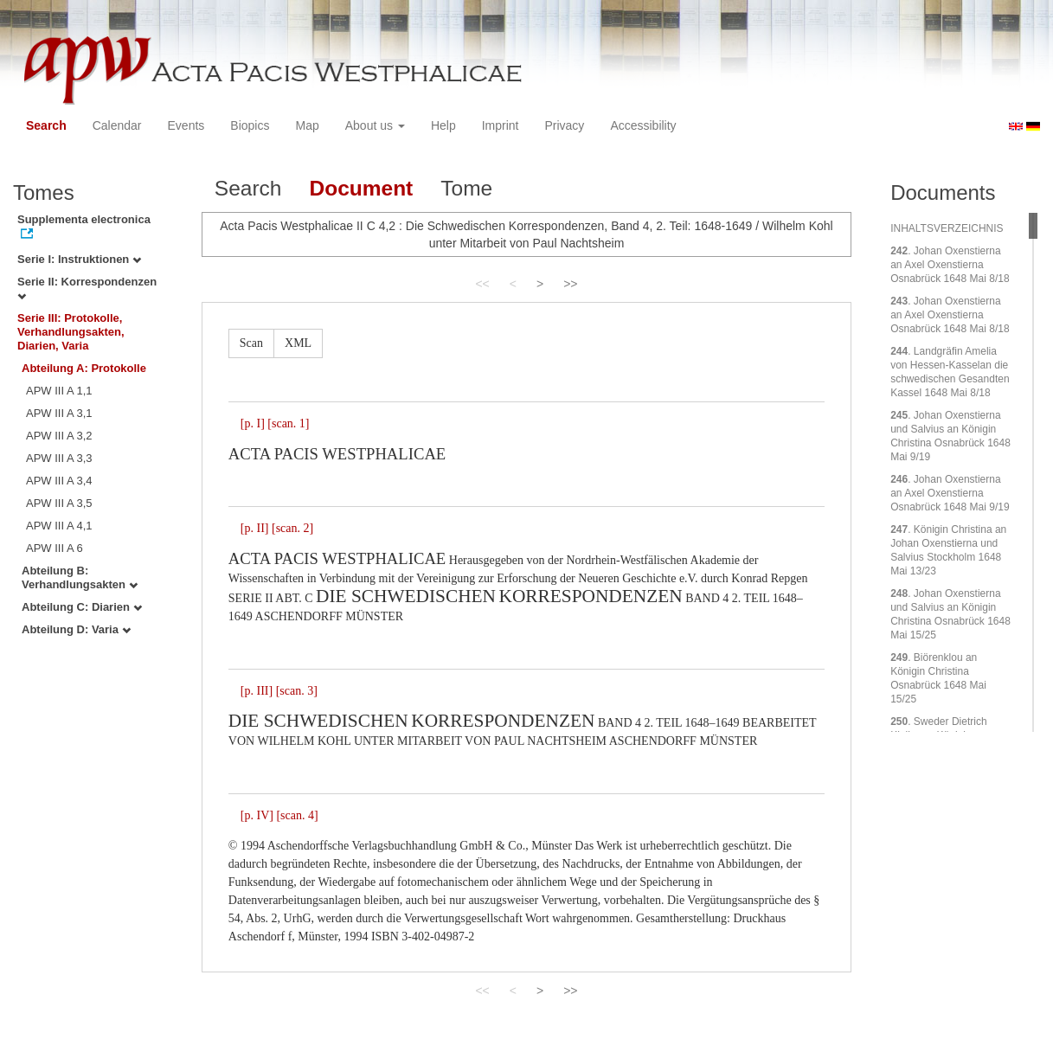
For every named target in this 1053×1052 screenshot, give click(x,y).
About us (375, 125)
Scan (251, 343)
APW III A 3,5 (59, 503)
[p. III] (257, 690)
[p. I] (253, 423)
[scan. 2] (292, 528)
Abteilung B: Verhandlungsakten (80, 577)
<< (482, 284)
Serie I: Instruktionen (79, 259)
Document (361, 188)
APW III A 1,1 (59, 390)
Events (186, 125)
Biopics (249, 125)
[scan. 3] (297, 690)
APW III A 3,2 (59, 435)
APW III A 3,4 (59, 480)
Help (443, 125)
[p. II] (255, 528)
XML (298, 343)
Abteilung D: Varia (76, 629)
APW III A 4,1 (59, 525)
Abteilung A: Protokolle (84, 368)
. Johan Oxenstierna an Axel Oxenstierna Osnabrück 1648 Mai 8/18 (949, 265)
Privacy (564, 125)
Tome (466, 188)
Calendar (117, 125)
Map (306, 125)
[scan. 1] (288, 423)
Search (46, 125)
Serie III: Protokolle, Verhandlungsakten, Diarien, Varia (71, 331)
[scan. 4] (297, 815)
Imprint (500, 125)
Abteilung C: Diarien (82, 606)
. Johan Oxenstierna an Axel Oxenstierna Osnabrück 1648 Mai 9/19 (949, 493)
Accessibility (643, 125)
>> (570, 284)
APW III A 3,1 (59, 413)
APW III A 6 (54, 548)
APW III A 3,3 (59, 458)
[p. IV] (257, 815)
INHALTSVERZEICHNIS (946, 228)
